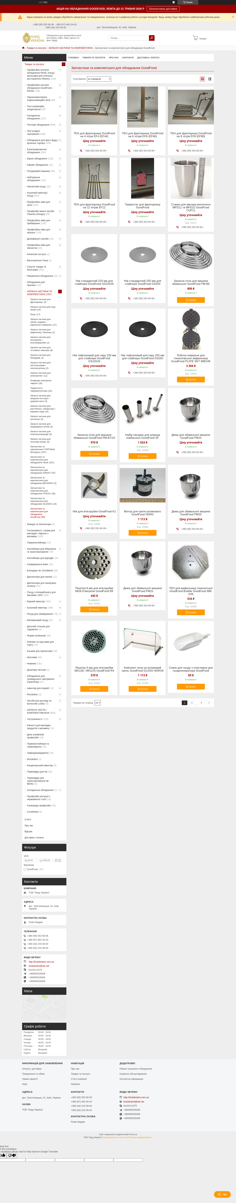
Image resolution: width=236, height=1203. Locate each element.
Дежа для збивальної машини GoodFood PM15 (142, 590)
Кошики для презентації (39, 651)
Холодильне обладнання (33, 117)
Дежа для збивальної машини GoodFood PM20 (191, 513)
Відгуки (28, 831)
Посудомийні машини (38, 171)
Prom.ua (133, 1134)
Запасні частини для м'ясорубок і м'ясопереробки (40, 340)
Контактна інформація (131, 1079)
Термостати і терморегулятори (38, 389)
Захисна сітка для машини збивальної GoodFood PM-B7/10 (94, 436)
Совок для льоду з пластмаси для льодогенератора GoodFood (191, 669)
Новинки (31, 663)
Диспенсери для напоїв (39, 576)
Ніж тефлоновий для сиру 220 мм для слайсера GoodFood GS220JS (94, 358)
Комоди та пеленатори (39, 524)
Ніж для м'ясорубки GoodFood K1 (94, 511)
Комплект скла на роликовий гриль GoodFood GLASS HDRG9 (143, 669)
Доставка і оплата (148, 57)
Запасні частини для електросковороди (40, 432)
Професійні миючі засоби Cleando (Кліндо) (40, 212)
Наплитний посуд (36, 186)
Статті (28, 819)
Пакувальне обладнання (40, 276)
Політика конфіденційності (140, 1137)
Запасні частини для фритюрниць (40, 300)
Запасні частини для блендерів (40, 356)
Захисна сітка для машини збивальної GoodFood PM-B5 (191, 282)
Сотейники (32, 811)
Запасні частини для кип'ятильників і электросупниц (40, 365)
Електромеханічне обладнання (37, 151)
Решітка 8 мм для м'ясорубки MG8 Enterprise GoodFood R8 (94, 590)
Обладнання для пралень (36, 283)
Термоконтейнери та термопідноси (38, 745)
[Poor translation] (12, 1155)
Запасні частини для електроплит (40, 374)
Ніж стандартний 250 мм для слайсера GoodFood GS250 (142, 282)
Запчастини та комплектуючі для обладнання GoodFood (39, 512)
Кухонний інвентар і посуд (37, 194)
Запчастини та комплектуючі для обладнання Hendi (39, 460)
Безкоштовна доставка (163, 8)
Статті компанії (79, 1079)
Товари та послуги (36, 48)
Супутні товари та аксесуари (36, 268)
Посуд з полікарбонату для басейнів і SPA (41, 593)
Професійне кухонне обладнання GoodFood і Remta (39, 88)
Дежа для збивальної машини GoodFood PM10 (191, 436)
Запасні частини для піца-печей (43, 308)
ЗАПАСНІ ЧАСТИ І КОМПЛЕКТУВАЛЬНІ (38, 711)
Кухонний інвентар (37, 607)
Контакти (128, 57)
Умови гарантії (30, 1079)
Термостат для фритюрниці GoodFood (142, 206)
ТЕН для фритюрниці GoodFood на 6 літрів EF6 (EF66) (142, 135)
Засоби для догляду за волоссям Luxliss (39, 702)
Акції (24, 1084)
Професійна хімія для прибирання (38, 222)
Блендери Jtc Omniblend (40, 570)
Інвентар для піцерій (38, 688)
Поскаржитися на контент (115, 1137)
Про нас (113, 57)
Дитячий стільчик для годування (38, 628)
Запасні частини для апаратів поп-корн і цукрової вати (40, 398)
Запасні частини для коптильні (40, 417)
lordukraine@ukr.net (39, 966)
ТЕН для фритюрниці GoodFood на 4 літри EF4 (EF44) (94, 135)
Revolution (32, 694)
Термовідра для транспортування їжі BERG (38, 781)
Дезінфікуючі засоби (38, 238)
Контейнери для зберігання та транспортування (41, 550)
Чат (222, 1194)
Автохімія (32, 657)
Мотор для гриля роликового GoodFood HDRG (142, 513)
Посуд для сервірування (40, 614)
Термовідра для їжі (37, 771)
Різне (33, 314)
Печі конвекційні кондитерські (35, 108)
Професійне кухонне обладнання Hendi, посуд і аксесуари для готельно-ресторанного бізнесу (41, 74)
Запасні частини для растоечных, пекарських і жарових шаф (42, 409)
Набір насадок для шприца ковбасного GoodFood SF (142, 436)
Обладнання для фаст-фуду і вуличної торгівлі (42, 141)
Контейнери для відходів (40, 558)
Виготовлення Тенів (37, 260)
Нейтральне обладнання (33, 179)
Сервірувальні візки (37, 564)
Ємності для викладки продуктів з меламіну (38, 727)
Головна (73, 57)
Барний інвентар (36, 601)
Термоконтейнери (36, 542)
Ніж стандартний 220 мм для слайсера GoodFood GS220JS (94, 282)
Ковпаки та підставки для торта (40, 643)
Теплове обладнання (38, 124)
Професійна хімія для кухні (38, 203)
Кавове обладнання (37, 165)
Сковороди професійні (39, 805)
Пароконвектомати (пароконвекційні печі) (38, 98)
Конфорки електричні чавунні (40, 382)
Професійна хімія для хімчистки (38, 246)
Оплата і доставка (31, 1068)
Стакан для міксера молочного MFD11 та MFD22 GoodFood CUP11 (191, 207)
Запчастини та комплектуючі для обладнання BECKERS (41, 480)
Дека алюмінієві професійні (35, 736)
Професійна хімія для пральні (38, 231)
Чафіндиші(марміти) (38, 753)
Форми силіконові (36, 635)
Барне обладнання (37, 158)
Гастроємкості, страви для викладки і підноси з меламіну (41, 533)
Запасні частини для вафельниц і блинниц (40, 331)
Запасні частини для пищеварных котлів (40, 425)
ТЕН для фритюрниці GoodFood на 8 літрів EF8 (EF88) (191, 135)
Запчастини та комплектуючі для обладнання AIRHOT (40, 470)
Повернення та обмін (33, 1074)
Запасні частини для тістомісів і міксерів (40, 348)
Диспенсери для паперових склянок (41, 584)
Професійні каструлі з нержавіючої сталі (38, 798)
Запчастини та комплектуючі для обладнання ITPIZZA (40, 491)
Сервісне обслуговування (133, 1074)
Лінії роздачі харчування (33, 132)
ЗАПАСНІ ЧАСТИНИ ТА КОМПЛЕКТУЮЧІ (70, 48)
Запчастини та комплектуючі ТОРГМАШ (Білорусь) (42, 449)
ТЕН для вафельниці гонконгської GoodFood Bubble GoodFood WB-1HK (191, 591)
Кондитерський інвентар (40, 765)
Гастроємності (34, 719)
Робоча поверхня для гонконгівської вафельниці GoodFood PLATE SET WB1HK (191, 358)
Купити (192, 300)
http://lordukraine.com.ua (41, 961)
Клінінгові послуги (36, 254)
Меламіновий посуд (37, 620)
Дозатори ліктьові (36, 669)
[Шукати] (152, 38)
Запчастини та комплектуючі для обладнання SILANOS (41, 501)
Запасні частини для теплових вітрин (40, 440)
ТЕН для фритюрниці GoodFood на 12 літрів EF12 (94, 206)
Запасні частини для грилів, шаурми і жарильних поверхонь (41, 322)
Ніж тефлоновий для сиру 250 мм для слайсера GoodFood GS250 (142, 357)
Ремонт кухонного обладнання (136, 1068)
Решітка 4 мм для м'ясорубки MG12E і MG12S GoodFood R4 (94, 669)
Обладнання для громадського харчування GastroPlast (40, 679)
